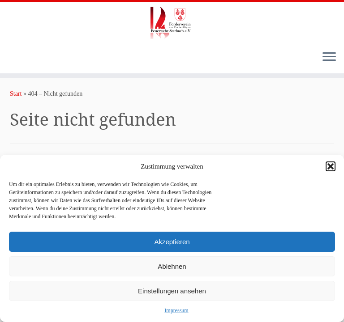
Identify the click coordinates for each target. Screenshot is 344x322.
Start (16, 93)
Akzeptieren (171, 242)
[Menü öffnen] (329, 57)
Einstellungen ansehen (172, 291)
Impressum (176, 310)
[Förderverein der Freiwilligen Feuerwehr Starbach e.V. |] (172, 23)
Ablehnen (172, 266)
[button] (330, 166)
